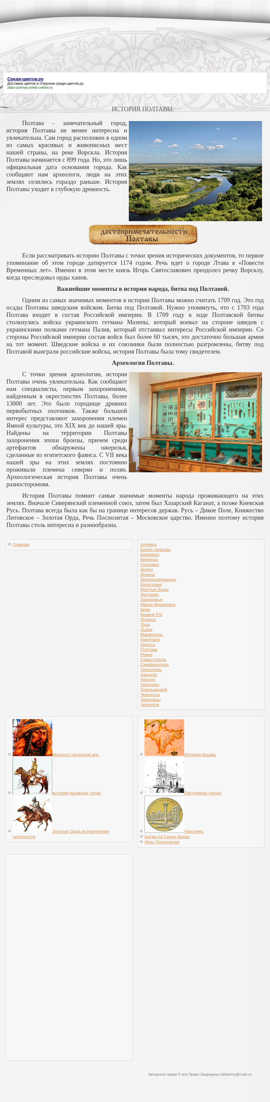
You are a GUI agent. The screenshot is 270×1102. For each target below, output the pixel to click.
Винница (148, 559)
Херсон (147, 679)
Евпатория (150, 584)
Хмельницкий (153, 689)
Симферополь (154, 664)
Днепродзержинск (158, 579)
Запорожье (151, 599)
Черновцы (150, 699)
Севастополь (153, 659)
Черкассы (150, 694)
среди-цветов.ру (69, 83)
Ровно (146, 654)
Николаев (149, 639)
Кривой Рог (151, 614)
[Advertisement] (135, 56)
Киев (145, 609)
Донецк (147, 574)
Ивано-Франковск (157, 604)
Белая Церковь (155, 549)
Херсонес (149, 684)
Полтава (148, 649)
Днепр (146, 569)
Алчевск (148, 544)
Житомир (149, 594)
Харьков (148, 674)
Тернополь (150, 669)
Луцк (144, 624)
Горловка (149, 564)
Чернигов (149, 704)
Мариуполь (151, 634)
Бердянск (149, 554)
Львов (146, 629)
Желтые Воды (154, 589)
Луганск (147, 619)
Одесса (147, 644)
